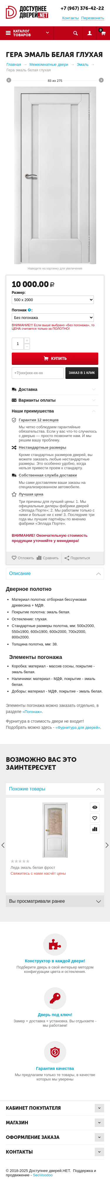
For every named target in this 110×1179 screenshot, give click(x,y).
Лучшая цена (31, 494)
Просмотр (94, 807)
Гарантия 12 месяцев (39, 420)
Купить (59, 358)
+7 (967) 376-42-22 (82, 8)
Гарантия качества (55, 1068)
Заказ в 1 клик (82, 372)
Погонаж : (22, 310)
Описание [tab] (55, 572)
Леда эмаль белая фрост (33, 867)
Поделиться (77, 558)
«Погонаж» (32, 712)
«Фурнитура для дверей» (77, 727)
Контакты (70, 18)
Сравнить (50, 558)
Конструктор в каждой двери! (55, 961)
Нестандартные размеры (42, 447)
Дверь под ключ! (55, 1014)
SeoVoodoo (43, 1175)
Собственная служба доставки (48, 475)
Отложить (26, 558)
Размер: (19, 293)
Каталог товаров (22, 33)
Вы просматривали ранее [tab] (55, 900)
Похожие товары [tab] (55, 787)
